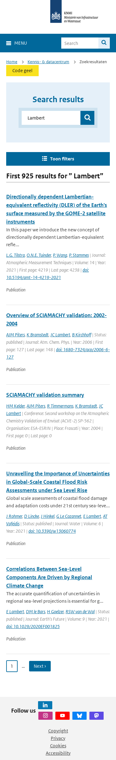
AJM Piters (15, 335)
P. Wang (60, 255)
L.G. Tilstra (15, 255)
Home (11, 61)
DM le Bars (35, 611)
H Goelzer (55, 611)
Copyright (58, 731)
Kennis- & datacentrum (48, 61)
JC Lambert (60, 335)
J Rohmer (14, 516)
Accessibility (58, 753)
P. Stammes (79, 255)
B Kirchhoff (81, 335)
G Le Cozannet (68, 516)
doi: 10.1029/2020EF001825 (33, 626)
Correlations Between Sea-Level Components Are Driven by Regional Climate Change (49, 577)
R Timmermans (60, 406)
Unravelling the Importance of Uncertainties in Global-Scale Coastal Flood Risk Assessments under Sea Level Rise (58, 482)
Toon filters (62, 159)
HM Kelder (15, 406)
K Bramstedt (38, 335)
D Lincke (31, 516)
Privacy (58, 738)
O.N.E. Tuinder (39, 255)
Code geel (22, 70)
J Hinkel (47, 516)
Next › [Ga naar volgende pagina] (40, 666)
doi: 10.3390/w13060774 (52, 531)
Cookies (58, 746)
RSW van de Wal (80, 611)
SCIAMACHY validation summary (45, 394)
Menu (20, 43)
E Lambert (92, 516)
